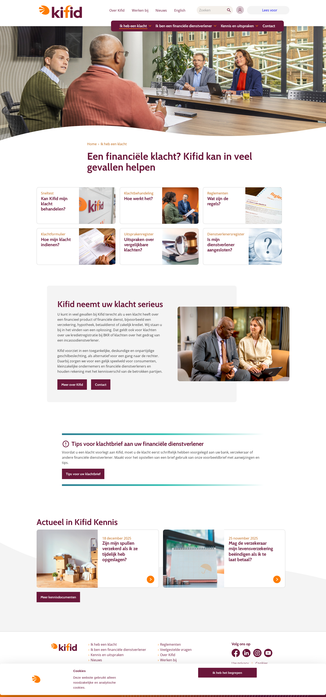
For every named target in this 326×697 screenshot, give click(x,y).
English (178, 10)
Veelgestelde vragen (176, 649)
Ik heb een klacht (132, 26)
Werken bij (138, 10)
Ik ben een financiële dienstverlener (183, 26)
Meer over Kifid (72, 385)
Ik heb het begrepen (227, 674)
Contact (268, 26)
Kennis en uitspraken (236, 26)
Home (92, 144)
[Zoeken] (214, 10)
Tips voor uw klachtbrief (83, 474)
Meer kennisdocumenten (58, 597)
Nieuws (159, 10)
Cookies (262, 663)
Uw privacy (240, 663)
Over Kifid (114, 10)
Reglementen (170, 644)
